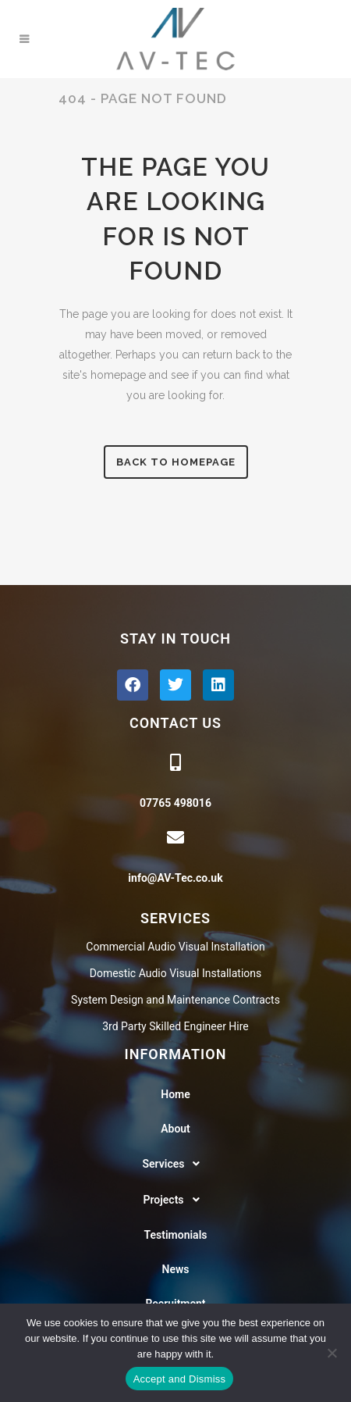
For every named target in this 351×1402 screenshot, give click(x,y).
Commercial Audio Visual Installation (175, 946)
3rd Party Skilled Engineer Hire (175, 1026)
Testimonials (175, 1235)
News (176, 1269)
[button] (175, 1164)
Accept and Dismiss (179, 1379)
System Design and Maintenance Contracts (175, 1000)
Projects (175, 1200)
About (175, 1128)
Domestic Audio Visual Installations (175, 973)
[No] (331, 1353)
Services (176, 1164)
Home (175, 1094)
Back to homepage (176, 462)
